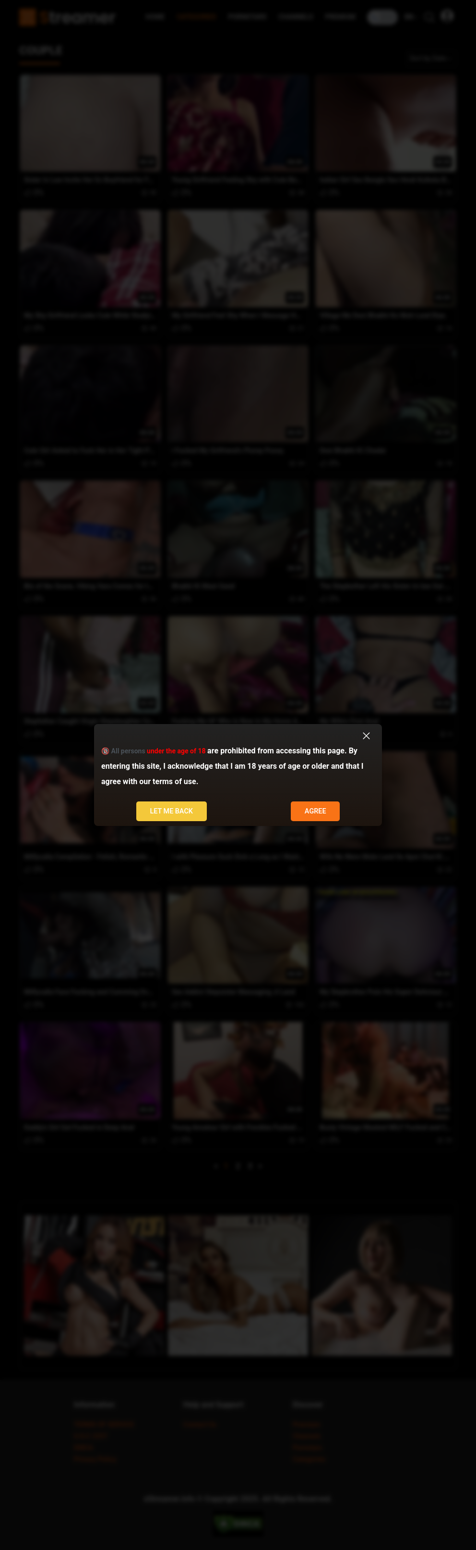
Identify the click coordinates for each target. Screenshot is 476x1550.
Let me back (171, 811)
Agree (315, 811)
